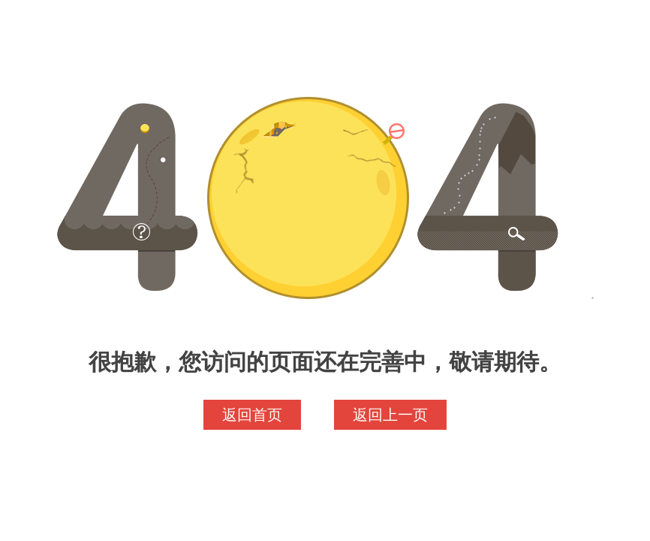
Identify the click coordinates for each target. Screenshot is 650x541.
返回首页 (252, 415)
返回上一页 (390, 415)
